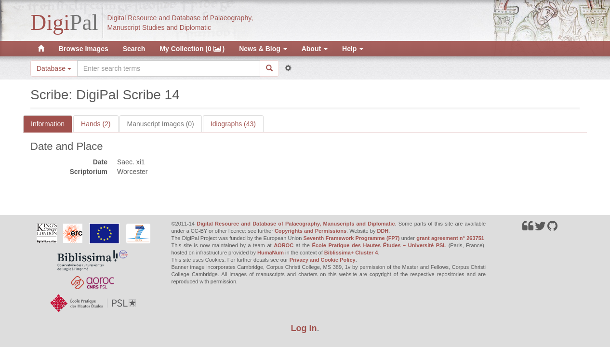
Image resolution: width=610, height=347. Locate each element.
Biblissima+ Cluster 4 (351, 252)
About (315, 49)
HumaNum (270, 252)
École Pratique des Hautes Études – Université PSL (379, 245)
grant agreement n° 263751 (450, 238)
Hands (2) (95, 124)
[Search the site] (168, 68)
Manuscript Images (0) (160, 124)
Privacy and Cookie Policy (323, 260)
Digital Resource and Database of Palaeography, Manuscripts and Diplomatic (296, 224)
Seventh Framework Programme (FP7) (352, 238)
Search (134, 49)
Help (352, 49)
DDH (382, 231)
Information (48, 124)
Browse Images (83, 49)
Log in (304, 328)
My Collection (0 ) (192, 49)
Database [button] (54, 68)
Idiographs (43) (233, 124)
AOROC (283, 245)
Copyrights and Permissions (310, 231)
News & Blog (263, 49)
